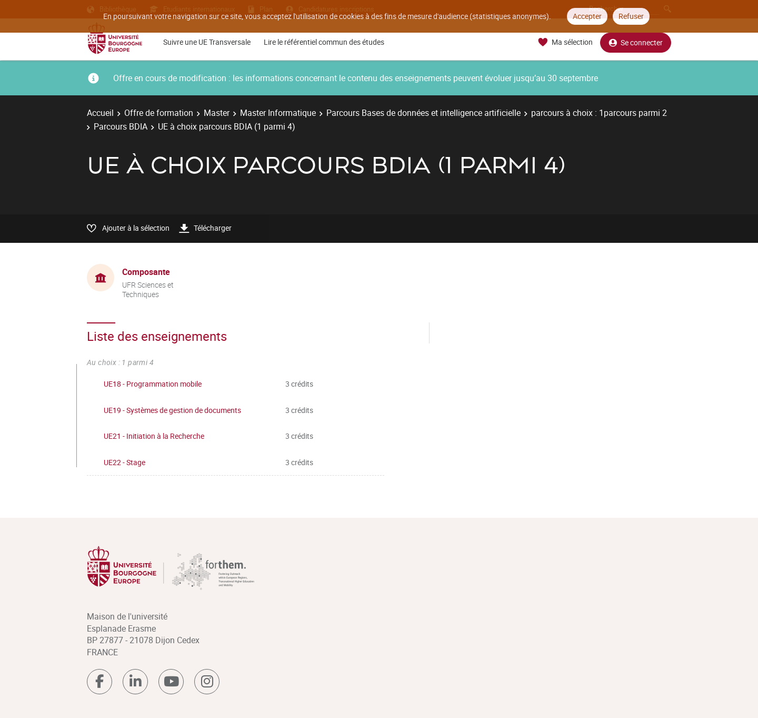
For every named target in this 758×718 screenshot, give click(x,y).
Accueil (100, 113)
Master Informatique (278, 113)
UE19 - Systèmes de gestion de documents (172, 410)
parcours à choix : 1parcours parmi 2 (599, 113)
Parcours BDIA (120, 126)
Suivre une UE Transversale (207, 42)
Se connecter (636, 42)
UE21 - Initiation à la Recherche (154, 436)
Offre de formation (158, 113)
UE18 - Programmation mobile (153, 384)
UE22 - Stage (124, 462)
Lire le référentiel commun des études (324, 42)
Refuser (631, 16)
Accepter (587, 16)
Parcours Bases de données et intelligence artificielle (423, 113)
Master (217, 113)
